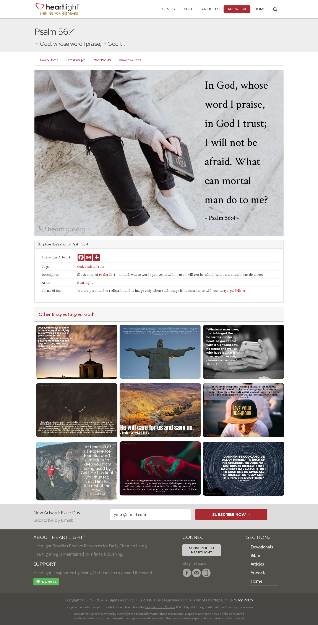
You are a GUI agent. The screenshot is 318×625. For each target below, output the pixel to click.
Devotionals (262, 547)
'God (88, 314)
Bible (188, 8)
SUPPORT (44, 564)
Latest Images (76, 60)
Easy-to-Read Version (160, 607)
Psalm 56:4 (107, 274)
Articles (210, 8)
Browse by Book (130, 60)
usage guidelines (233, 290)
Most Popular (102, 60)
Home (256, 581)
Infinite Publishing (106, 554)
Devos (168, 8)
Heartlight (85, 282)
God (80, 266)
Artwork (237, 8)
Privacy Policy (242, 600)
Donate (46, 582)
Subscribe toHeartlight (201, 550)
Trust (100, 266)
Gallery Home (49, 60)
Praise (89, 266)
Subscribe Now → (231, 514)
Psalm (76, 244)
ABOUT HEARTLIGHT (59, 537)
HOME (260, 8)
